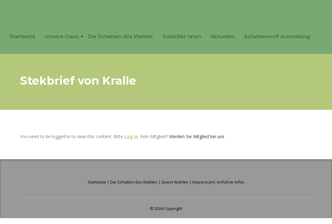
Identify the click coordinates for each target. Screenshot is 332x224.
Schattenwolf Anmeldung (277, 37)
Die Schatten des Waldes (120, 37)
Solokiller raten (181, 37)
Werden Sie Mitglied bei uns (196, 136)
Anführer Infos (230, 182)
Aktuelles (222, 37)
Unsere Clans (62, 37)
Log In (131, 136)
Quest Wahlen (174, 182)
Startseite (22, 37)
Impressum (203, 182)
